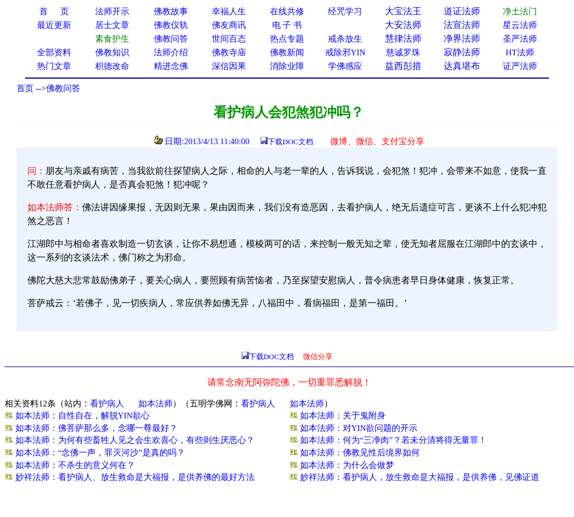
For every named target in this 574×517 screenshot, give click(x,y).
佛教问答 (63, 88)
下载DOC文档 (290, 141)
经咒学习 (345, 11)
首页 (25, 88)
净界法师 (462, 38)
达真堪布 (462, 66)
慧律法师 (403, 38)
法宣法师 (462, 25)
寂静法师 (462, 52)
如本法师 (155, 403)
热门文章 (54, 66)
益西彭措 (403, 66)
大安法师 (403, 25)
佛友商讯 (229, 25)
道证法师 (462, 11)
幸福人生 (229, 11)
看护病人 (107, 403)
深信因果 (229, 66)
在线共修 (287, 11)
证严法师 (520, 66)
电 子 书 (287, 25)
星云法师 (520, 25)
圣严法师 (520, 38)
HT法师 (520, 52)
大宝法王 (403, 11)
